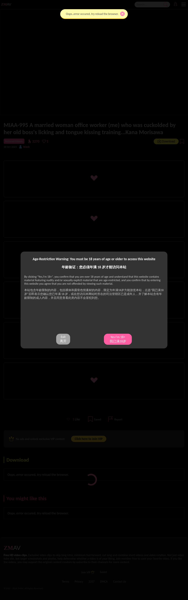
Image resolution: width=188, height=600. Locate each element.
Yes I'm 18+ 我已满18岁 (118, 339)
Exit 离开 (63, 339)
